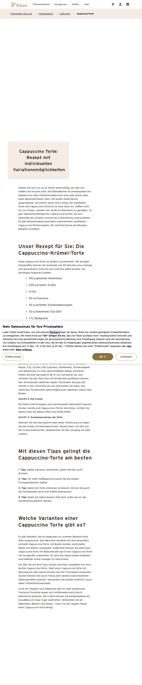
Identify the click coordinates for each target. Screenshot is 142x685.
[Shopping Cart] (127, 4)
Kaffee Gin (67, 588)
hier (129, 346)
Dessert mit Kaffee (30, 591)
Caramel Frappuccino (31, 553)
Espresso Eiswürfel (30, 615)
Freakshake (67, 553)
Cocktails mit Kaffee (30, 573)
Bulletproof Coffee (29, 533)
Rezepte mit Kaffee (115, 575)
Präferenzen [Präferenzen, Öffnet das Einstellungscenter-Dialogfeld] (13, 356)
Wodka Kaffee (111, 609)
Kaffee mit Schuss (71, 612)
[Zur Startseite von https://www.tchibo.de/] (20, 4)
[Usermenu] (120, 4)
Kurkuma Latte (112, 561)
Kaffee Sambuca (113, 533)
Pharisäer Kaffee (113, 568)
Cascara (23, 560)
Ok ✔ (103, 356)
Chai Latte (24, 567)
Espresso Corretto (29, 608)
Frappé (64, 547)
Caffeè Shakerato (29, 540)
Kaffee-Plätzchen (71, 575)
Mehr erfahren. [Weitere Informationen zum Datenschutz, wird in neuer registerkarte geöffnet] (24, 349)
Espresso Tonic (69, 540)
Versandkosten (102, 666)
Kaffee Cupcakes (70, 581)
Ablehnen (126, 356)
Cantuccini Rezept (29, 547)
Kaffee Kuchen (69, 595)
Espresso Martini (70, 533)
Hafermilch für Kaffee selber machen (69, 564)
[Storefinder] (113, 4)
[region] (71, 342)
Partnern (55, 332)
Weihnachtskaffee (114, 603)
